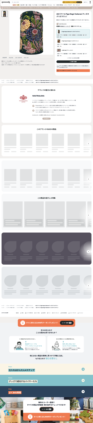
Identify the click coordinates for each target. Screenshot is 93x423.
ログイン (85, 2)
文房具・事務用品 (59, 5)
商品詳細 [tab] (11, 57)
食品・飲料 (22, 5)
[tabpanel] (27, 63)
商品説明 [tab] (5, 57)
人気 (14, 5)
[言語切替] (90, 2)
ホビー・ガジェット (76, 5)
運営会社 (79, 414)
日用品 (29, 5)
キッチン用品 (34, 5)
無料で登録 (7, 151)
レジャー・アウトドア (68, 5)
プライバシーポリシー (82, 411)
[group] (67, 308)
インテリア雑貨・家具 (42, 5)
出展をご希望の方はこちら (66, 414)
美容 (26, 5)
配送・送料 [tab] (26, 57)
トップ (3, 80)
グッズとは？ (64, 411)
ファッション (49, 5)
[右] (88, 148)
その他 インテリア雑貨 (29, 82)
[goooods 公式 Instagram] (3, 416)
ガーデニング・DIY (20, 80)
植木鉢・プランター (29, 80)
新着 (18, 5)
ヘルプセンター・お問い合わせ (67, 416)
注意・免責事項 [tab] (18, 57)
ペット (54, 5)
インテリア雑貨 (20, 82)
